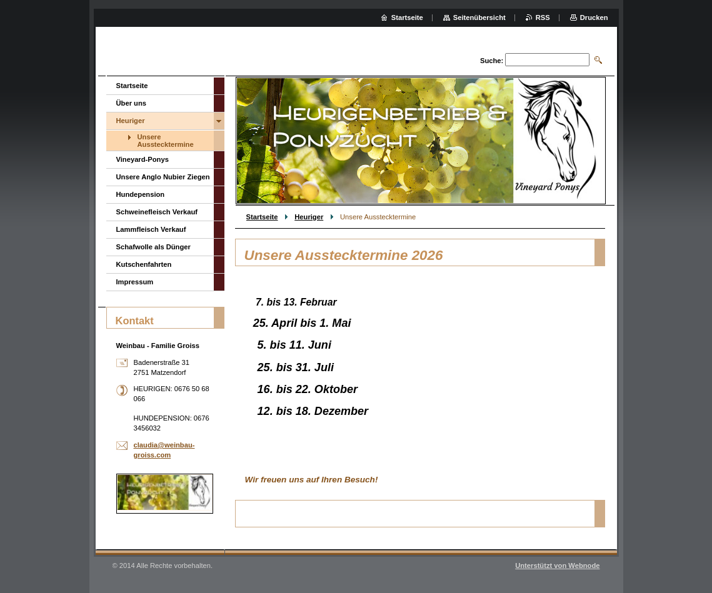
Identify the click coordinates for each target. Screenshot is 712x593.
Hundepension (140, 194)
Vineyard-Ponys (142, 159)
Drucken (594, 17)
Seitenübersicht (479, 17)
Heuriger (308, 217)
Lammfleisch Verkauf (151, 229)
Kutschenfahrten (144, 264)
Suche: (491, 60)
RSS (543, 17)
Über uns (131, 103)
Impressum (135, 282)
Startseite (262, 217)
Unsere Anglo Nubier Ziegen (163, 177)
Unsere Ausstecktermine (166, 140)
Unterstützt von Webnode (557, 565)
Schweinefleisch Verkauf (157, 212)
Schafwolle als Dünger (153, 247)
